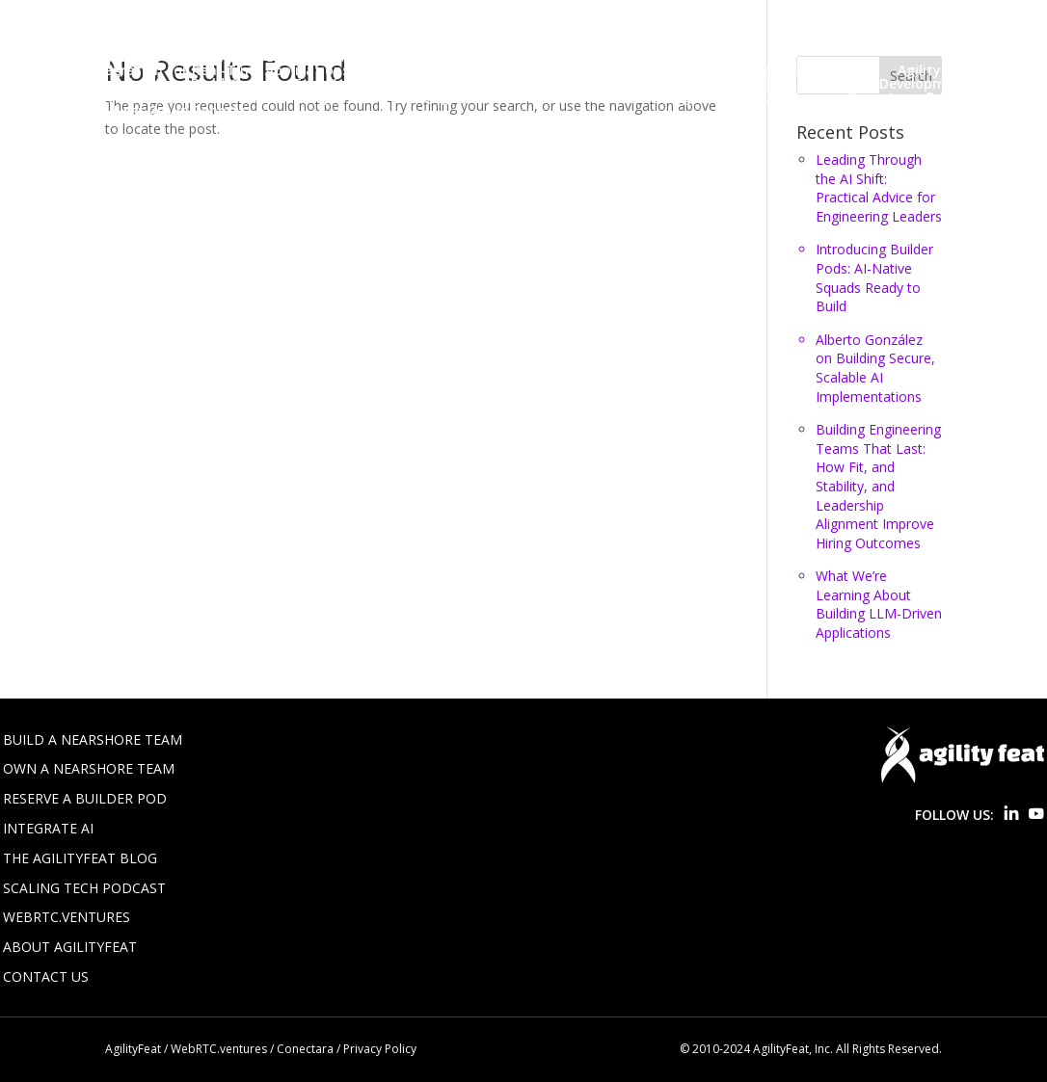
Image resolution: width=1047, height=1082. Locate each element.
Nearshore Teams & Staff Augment (608, 97)
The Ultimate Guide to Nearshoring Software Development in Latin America (427, 57)
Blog (582, 16)
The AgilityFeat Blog (80, 858)
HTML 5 (194, 97)
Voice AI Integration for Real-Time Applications (189, 70)
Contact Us (174, 30)
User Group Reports (180, 111)
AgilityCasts (938, 70)
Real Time (960, 97)
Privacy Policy (761, 43)
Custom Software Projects (695, 84)
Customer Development (889, 84)
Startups (59, 111)
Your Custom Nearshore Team (712, 70)
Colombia (549, 84)
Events (121, 97)
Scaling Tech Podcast (84, 888)
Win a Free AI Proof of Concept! (479, 70)
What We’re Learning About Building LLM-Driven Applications (879, 604)
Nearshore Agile (411, 97)
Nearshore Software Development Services (547, 43)
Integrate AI (48, 828)
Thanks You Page (87, 57)
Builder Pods (70, 30)
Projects (874, 97)
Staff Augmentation (899, 43)
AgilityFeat (133, 1049)
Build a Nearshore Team (92, 739)
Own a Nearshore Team (88, 768)
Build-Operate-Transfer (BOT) (860, 16)
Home (48, 16)
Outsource (787, 97)
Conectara (305, 1049)
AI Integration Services (466, 16)
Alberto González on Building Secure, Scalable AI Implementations (875, 368)
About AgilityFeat (70, 946)
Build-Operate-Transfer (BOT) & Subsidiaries (341, 84)
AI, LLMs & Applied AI (97, 84)
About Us (124, 16)
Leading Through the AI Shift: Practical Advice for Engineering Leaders (879, 187)
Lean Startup (288, 97)
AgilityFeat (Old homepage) (272, 16)
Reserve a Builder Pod (85, 798)
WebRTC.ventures (66, 917)
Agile (856, 70)
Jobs (640, 30)
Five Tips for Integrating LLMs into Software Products (419, 30)
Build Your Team (678, 16)
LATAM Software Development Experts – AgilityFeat (204, 43)
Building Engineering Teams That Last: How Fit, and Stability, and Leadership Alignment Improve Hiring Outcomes (878, 486)
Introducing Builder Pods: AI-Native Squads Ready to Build (874, 277)
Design (51, 97)
